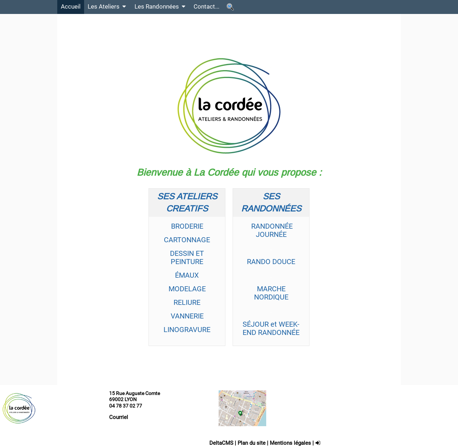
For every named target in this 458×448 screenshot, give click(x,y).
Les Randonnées (161, 6)
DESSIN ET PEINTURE (187, 257)
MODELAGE (187, 288)
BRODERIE (187, 226)
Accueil (71, 6)
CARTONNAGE (187, 239)
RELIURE (187, 302)
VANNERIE (187, 316)
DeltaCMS (221, 443)
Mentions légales (290, 443)
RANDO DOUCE (271, 261)
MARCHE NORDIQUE (271, 292)
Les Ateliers (107, 6)
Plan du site (251, 443)
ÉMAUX (187, 275)
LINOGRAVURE (187, 329)
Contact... (206, 6)
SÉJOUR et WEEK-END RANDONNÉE (271, 328)
